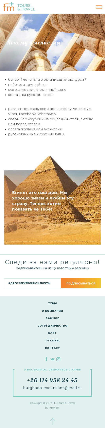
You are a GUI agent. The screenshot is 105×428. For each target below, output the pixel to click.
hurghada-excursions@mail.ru (52, 388)
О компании (52, 310)
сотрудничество (53, 325)
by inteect (52, 407)
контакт (52, 348)
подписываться (80, 283)
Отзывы (52, 340)
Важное (52, 318)
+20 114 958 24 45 (52, 380)
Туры (52, 303)
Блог (52, 333)
